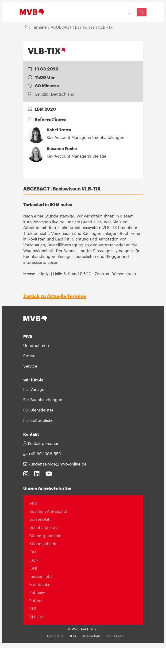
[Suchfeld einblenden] (142, 12)
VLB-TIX (36, 616)
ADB (33, 503)
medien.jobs (40, 576)
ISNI (33, 568)
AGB (72, 636)
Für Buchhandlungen (42, 399)
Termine (39, 27)
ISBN (34, 560)
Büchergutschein (45, 535)
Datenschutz (91, 636)
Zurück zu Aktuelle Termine (54, 296)
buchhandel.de (43, 527)
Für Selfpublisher (39, 420)
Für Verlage (33, 389)
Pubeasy (37, 592)
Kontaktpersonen (41, 443)
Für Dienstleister (38, 409)
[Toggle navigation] (130, 12)
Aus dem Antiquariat (48, 511)
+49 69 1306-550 (42, 453)
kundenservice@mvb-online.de (55, 464)
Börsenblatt (40, 519)
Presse (29, 355)
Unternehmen (36, 345)
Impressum (115, 636)
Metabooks (39, 584)
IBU (32, 551)
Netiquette (55, 636)
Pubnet (36, 600)
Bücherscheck (42, 543)
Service (30, 366)
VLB (33, 608)
